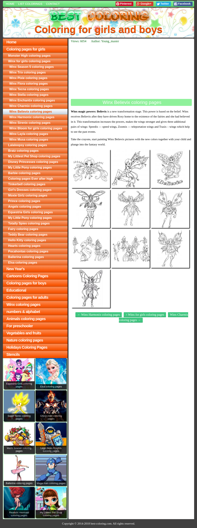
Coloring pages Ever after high (30, 178)
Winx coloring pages (23, 304)
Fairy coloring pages (23, 229)
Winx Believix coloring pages (30, 111)
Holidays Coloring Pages (26, 347)
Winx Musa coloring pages (28, 139)
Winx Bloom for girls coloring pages (35, 128)
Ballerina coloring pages (26, 257)
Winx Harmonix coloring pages (31, 117)
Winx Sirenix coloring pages (29, 122)
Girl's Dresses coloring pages (29, 189)
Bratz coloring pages (23, 150)
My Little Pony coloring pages (30, 167)
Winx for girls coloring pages (29, 61)
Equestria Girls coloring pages (30, 212)
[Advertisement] (131, 71)
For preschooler (19, 326)
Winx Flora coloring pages (28, 83)
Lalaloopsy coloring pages (27, 145)
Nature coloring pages (24, 340)
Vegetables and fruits (23, 333)
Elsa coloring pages (22, 262)
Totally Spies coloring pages (29, 223)
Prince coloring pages (24, 201)
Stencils (13, 354)
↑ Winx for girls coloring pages (145, 314)
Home (10, 3)
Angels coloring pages (24, 206)
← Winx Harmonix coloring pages (98, 314)
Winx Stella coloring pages (28, 94)
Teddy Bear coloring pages (27, 234)
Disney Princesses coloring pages (33, 162)
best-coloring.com (101, 523)
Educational (16, 290)
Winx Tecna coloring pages (29, 89)
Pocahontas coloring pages (28, 251)
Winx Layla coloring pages (28, 134)
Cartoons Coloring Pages (27, 276)
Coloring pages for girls (25, 49)
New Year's (15, 269)
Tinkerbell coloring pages (26, 184)
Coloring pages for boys (26, 283)
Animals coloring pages (26, 319)
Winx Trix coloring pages (27, 72)
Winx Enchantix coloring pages (32, 100)
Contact (53, 3)
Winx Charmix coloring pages (31, 106)
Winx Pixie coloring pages (28, 78)
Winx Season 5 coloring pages (31, 66)
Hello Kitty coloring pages (27, 240)
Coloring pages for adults (27, 297)
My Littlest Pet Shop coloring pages (34, 156)
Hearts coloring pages (24, 245)
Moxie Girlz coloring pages (27, 195)
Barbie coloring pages (24, 173)
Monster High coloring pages (29, 55)
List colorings (30, 3)
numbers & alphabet (23, 312)
